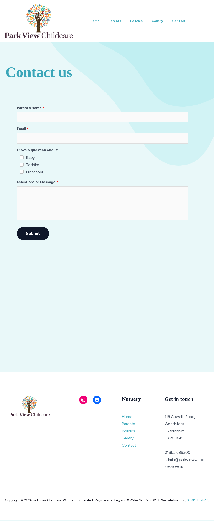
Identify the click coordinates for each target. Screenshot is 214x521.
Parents (117, 21)
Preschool (34, 172)
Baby (30, 157)
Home (95, 21)
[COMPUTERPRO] (197, 501)
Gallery (163, 21)
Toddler (32, 164)
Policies (141, 21)
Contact (187, 21)
